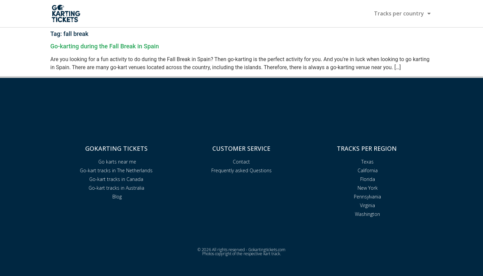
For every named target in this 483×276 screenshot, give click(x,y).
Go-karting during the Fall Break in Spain (104, 46)
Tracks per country (402, 13)
